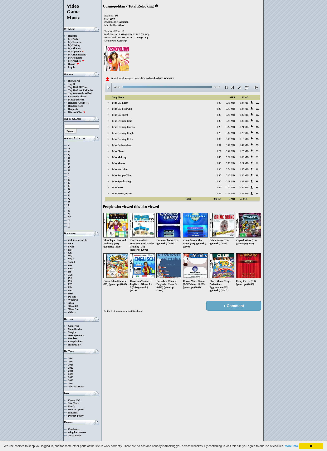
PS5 (70, 290)
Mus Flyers (118, 151)
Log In (71, 67)
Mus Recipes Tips (121, 175)
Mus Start (117, 187)
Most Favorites (76, 99)
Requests (73, 109)
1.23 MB (244, 133)
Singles (72, 332)
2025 (70, 358)
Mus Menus (118, 163)
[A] (87, 102)
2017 (70, 383)
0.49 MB (230, 108)
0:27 (219, 151)
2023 (70, 364)
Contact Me (74, 400)
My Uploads (76, 51)
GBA (71, 268)
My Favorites (75, 42)
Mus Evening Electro (123, 127)
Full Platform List (78, 240)
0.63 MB (230, 187)
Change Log (141, 37)
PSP (70, 293)
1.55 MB (244, 169)
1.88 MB (244, 157)
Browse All (74, 80)
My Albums (74, 48)
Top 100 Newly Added (80, 93)
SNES (71, 246)
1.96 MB (244, 187)
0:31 (219, 145)
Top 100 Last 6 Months (80, 90)
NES (70, 243)
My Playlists (76, 60)
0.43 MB (230, 139)
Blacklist (73, 412)
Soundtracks (75, 329)
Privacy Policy (76, 415)
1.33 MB (244, 193)
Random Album (76, 102)
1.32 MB (244, 114)
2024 (70, 361)
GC (70, 252)
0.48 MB (230, 102)
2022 (70, 367)
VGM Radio (74, 435)
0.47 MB (230, 145)
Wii (70, 256)
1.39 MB (244, 181)
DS (69, 271)
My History (74, 45)
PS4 (70, 287)
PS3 (70, 284)
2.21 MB (244, 163)
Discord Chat (76, 112)
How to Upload (76, 409)
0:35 (219, 175)
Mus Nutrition (120, 169)
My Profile (74, 39)
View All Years (76, 386)
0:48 (219, 163)
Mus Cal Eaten (120, 102)
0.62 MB (230, 157)
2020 (70, 374)
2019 (70, 377)
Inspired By (74, 344)
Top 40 (71, 84)
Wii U (71, 259)
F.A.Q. (71, 406)
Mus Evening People (123, 133)
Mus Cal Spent (120, 114)
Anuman (123, 21)
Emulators (73, 429)
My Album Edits (77, 54)
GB (70, 265)
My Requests (75, 57)
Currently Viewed (77, 96)
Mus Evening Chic (122, 120)
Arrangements (76, 335)
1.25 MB (244, 151)
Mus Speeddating (121, 181)
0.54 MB (230, 169)
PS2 (70, 281)
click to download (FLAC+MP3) (157, 78)
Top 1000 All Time (78, 87)
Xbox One (73, 309)
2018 (70, 380)
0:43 (219, 157)
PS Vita (72, 296)
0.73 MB (230, 163)
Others (71, 312)
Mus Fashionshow (121, 145)
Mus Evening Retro (122, 139)
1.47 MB (244, 145)
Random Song (75, 105)
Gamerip (122, 40)
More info (291, 446)
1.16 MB (244, 139)
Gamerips (73, 325)
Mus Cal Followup (122, 108)
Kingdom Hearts (77, 432)
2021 (70, 370)
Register (72, 35)
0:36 (219, 102)
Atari (121, 25)
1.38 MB (244, 175)
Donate (73, 64)
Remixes (72, 338)
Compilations (75, 341)
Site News (73, 403)
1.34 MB (244, 102)
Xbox (71, 303)
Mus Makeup (119, 157)
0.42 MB (230, 127)
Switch (71, 262)
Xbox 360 (73, 306)
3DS (70, 274)
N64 (70, 249)
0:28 (219, 127)
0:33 (219, 108)
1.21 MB (244, 127)
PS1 (70, 277)
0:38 (219, 169)
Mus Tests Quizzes (122, 193)
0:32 (219, 139)
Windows (73, 299)
